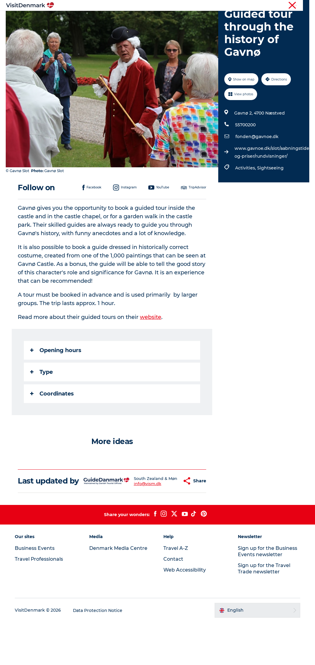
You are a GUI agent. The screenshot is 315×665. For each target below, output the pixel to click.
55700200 (245, 159)
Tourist (191, 6)
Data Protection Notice (99, 653)
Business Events (258, 6)
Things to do (169, 19)
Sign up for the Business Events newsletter (267, 594)
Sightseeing (270, 202)
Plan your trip (145, 26)
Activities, (246, 202)
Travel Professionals (220, 6)
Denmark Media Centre (119, 591)
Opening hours (56, 384)
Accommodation (212, 19)
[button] (167, 519)
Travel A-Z (176, 591)
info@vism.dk (137, 524)
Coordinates (52, 427)
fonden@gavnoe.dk (257, 171)
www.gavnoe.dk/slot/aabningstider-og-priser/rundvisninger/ (274, 186)
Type (41, 406)
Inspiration (95, 19)
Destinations (131, 19)
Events (177, 26)
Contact (302, 6)
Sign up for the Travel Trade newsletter (264, 612)
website (151, 351)
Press (284, 6)
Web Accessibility (185, 613)
